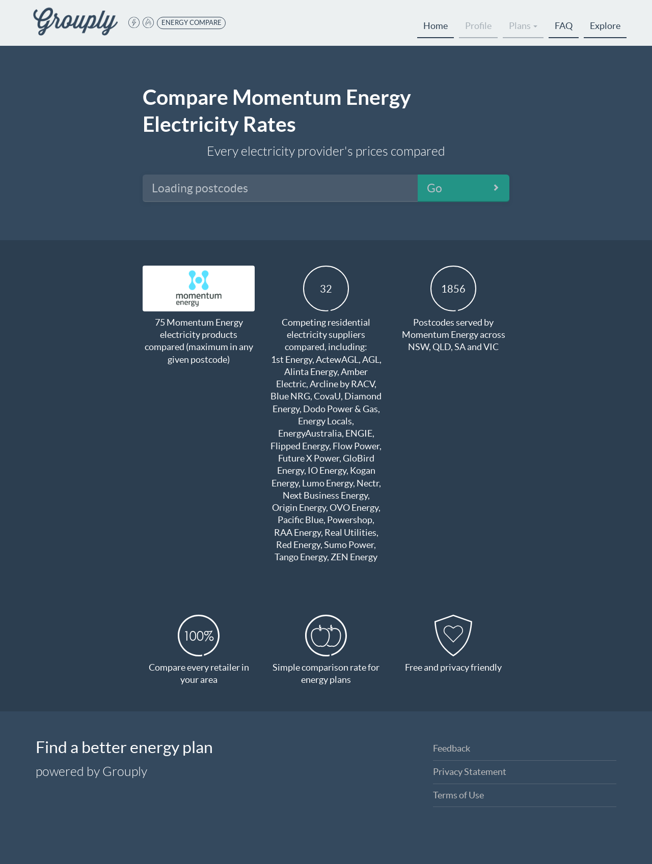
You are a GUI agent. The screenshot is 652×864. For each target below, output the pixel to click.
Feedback (451, 748)
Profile (478, 25)
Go (434, 188)
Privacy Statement (469, 771)
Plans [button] (523, 25)
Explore (605, 25)
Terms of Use (458, 795)
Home (435, 25)
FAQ (564, 25)
